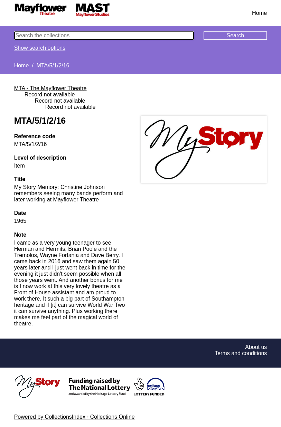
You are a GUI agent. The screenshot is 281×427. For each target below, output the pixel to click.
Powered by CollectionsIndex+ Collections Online (74, 417)
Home (259, 13)
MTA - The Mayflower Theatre (50, 88)
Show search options (40, 48)
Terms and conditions (241, 353)
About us (256, 347)
